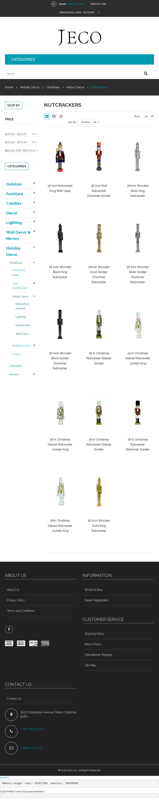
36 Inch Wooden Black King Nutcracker (60, 272)
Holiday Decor (30, 87)
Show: (137, 116)
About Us (13, 589)
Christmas (53, 87)
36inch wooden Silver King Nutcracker (138, 190)
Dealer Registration (97, 600)
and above (18, 150)
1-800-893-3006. (32, 729)
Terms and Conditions (21, 610)
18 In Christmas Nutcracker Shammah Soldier (137, 444)
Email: (62, 4)
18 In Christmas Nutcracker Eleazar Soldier (98, 444)
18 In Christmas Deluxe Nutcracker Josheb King (60, 444)
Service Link (98, 4)
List (54, 116)
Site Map (90, 665)
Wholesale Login (70, 12)
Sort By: (72, 122)
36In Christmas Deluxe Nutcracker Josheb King (60, 525)
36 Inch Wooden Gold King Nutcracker (99, 525)
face (9, 629)
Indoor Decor (75, 87)
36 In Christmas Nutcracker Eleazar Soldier (98, 358)
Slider (61, 116)
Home (9, 87)
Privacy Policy (16, 600)
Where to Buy (94, 589)
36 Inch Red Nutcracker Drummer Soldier (99, 190)
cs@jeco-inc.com (75, 4)
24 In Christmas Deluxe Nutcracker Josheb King (137, 358)
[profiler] (4, 777)
